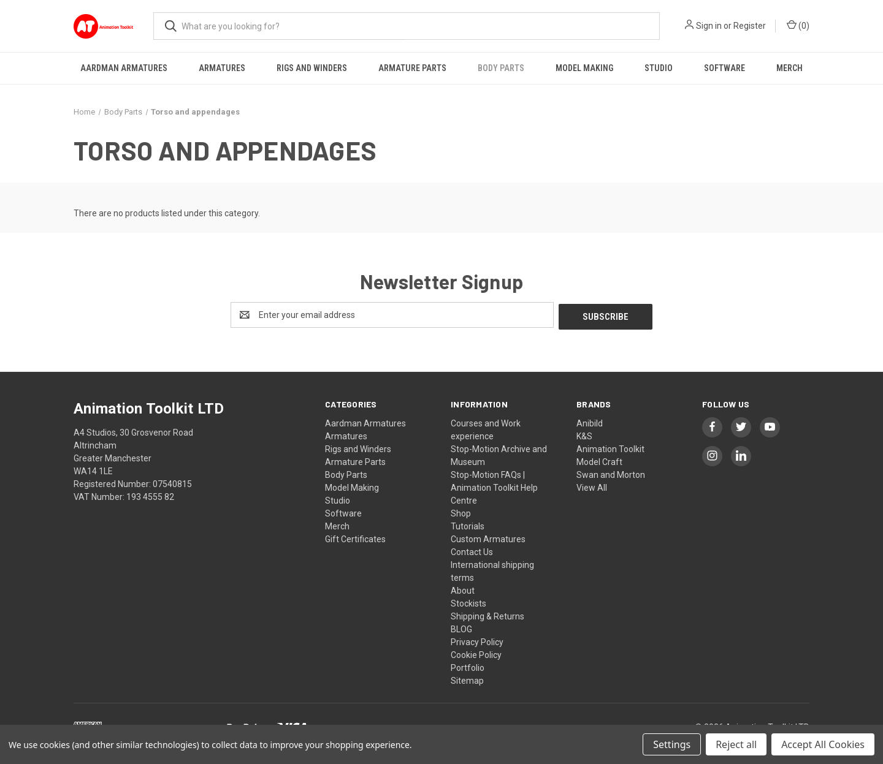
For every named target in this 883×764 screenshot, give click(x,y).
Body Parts (501, 68)
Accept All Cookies (823, 744)
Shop (461, 511)
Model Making (584, 68)
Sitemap (467, 679)
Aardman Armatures (123, 68)
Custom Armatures (488, 537)
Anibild (589, 421)
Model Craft (599, 460)
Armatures (222, 68)
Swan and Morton (610, 473)
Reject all (736, 744)
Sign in (709, 26)
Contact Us (472, 550)
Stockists (468, 602)
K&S (584, 434)
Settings (671, 744)
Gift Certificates (355, 537)
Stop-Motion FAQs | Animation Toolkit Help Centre (494, 486)
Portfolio (467, 666)
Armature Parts (412, 68)
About (463, 589)
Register (749, 26)
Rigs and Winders (312, 68)
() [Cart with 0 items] (798, 25)
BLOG (461, 627)
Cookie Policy (476, 653)
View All (591, 486)
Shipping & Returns (487, 614)
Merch (789, 68)
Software (724, 68)
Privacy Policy (477, 640)
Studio (658, 68)
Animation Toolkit (610, 447)
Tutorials (467, 524)
